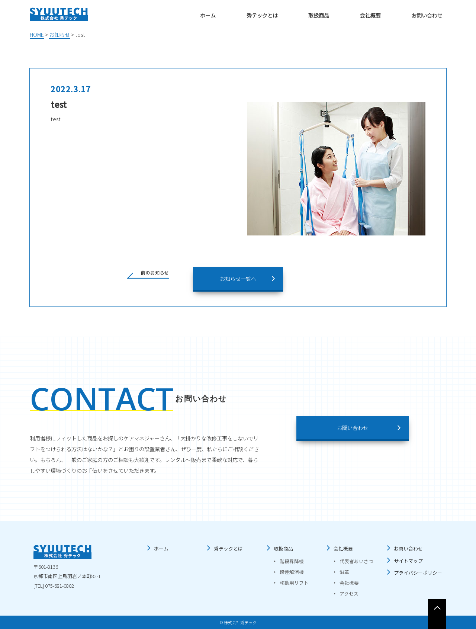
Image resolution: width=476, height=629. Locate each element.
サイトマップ (408, 560)
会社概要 (370, 15)
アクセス (349, 593)
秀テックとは (262, 15)
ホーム (208, 15)
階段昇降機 (292, 561)
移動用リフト (294, 582)
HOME (37, 34)
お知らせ (59, 34)
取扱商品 (318, 15)
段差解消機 (292, 571)
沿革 (344, 571)
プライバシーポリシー (418, 572)
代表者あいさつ (356, 561)
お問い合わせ (427, 15)
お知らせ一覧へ (238, 278)
